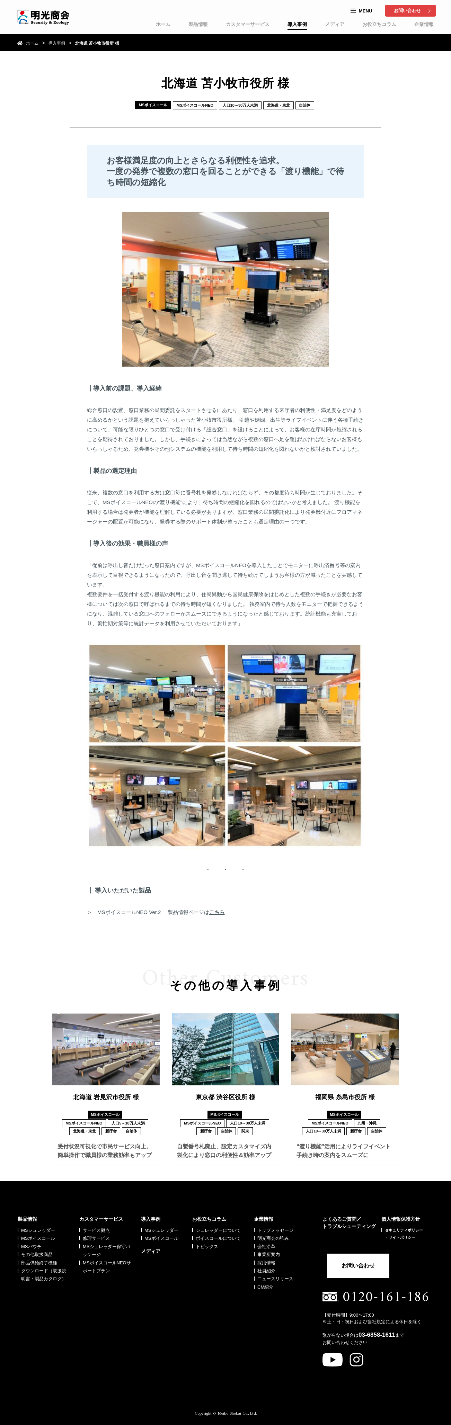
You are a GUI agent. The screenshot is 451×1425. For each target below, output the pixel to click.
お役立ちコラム (379, 24)
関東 (245, 1131)
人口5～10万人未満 (128, 1123)
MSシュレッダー (38, 1226)
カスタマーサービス (247, 24)
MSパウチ (31, 1243)
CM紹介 (265, 1283)
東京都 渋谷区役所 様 (225, 1097)
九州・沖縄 (367, 1123)
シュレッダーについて (218, 1226)
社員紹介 (266, 1267)
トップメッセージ (275, 1226)
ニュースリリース (275, 1275)
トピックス (207, 1243)
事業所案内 (268, 1251)
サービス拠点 (96, 1226)
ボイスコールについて (218, 1234)
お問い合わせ (407, 10)
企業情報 (424, 24)
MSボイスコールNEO (194, 105)
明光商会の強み (273, 1234)
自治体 (305, 105)
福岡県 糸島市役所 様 (345, 1097)
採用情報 (266, 1259)
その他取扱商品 (37, 1251)
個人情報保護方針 (400, 1215)
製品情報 (198, 24)
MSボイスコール (38, 1234)
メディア (334, 24)
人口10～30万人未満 (240, 105)
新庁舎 (111, 1131)
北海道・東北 (278, 105)
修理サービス (96, 1234)
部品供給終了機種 (39, 1259)
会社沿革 (266, 1243)
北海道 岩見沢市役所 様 (106, 1097)
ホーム (163, 24)
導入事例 (297, 24)
